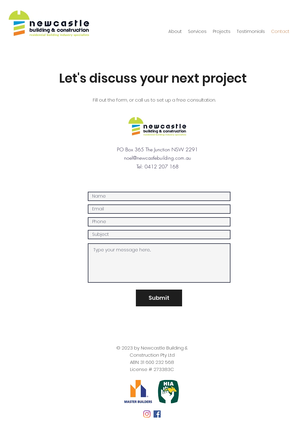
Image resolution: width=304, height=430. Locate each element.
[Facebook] (157, 414)
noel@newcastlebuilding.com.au (157, 157)
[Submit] (159, 298)
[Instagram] (146, 414)
